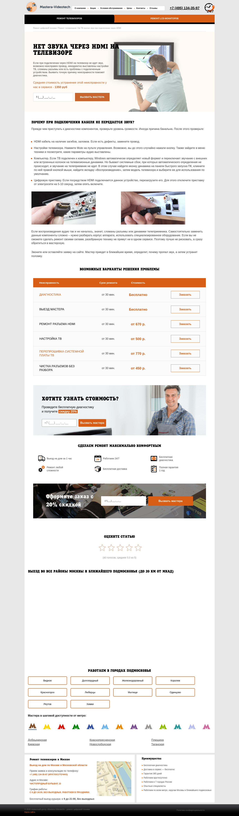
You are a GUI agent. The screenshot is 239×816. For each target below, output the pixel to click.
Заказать (185, 294)
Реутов (47, 704)
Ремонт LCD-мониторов (165, 18)
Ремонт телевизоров (69, 18)
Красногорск (47, 692)
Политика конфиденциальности (191, 810)
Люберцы (90, 692)
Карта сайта (30, 812)
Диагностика (50, 294)
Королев (175, 680)
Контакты (140, 8)
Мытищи (132, 692)
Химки (90, 704)
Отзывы (153, 8)
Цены (129, 8)
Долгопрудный (90, 680)
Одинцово (175, 692)
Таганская (157, 744)
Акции (93, 8)
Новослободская (100, 744)
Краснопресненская (102, 740)
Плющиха (157, 740)
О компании (80, 8)
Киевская (34, 744)
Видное (47, 680)
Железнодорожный (132, 680)
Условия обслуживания (111, 8)
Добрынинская (37, 740)
